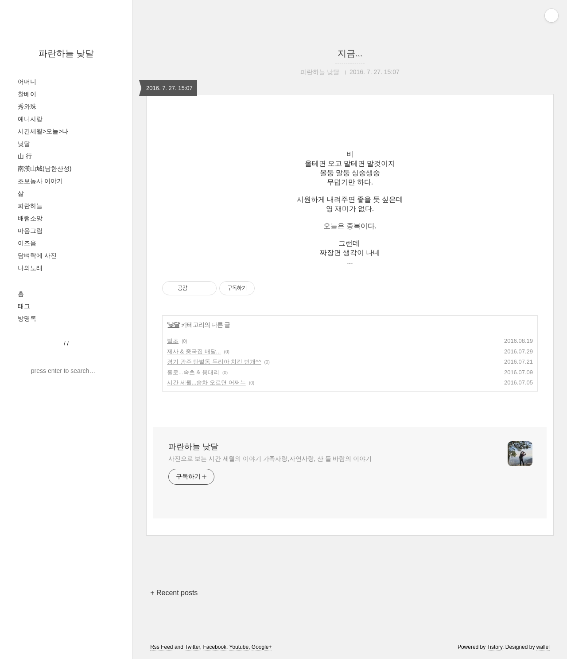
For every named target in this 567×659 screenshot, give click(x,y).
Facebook (214, 647)
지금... (350, 53)
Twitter (192, 647)
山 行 (25, 156)
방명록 (27, 318)
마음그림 (30, 230)
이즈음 (27, 243)
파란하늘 (30, 205)
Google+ (262, 647)
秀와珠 (27, 106)
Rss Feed (161, 647)
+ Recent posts (174, 592)
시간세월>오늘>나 (43, 131)
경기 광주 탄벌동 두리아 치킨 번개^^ (214, 361)
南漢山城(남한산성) (44, 168)
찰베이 (27, 94)
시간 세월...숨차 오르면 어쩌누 (206, 382)
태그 (24, 306)
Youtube (239, 647)
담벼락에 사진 (37, 255)
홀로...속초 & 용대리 (193, 372)
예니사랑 (30, 118)
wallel (543, 647)
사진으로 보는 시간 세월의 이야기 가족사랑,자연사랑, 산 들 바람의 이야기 (270, 458)
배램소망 (30, 218)
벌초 (173, 340)
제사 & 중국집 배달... (194, 351)
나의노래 (30, 267)
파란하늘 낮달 (66, 53)
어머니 (27, 81)
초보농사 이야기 (40, 180)
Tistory (494, 647)
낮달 (24, 143)
